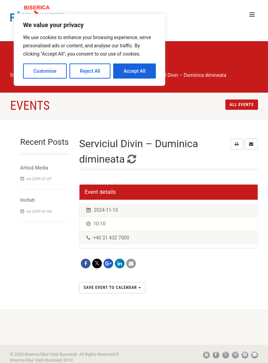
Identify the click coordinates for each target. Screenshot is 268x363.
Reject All (90, 71)
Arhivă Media (34, 168)
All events (241, 104)
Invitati (27, 200)
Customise (44, 71)
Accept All (135, 71)
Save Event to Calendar (112, 287)
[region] (89, 50)
